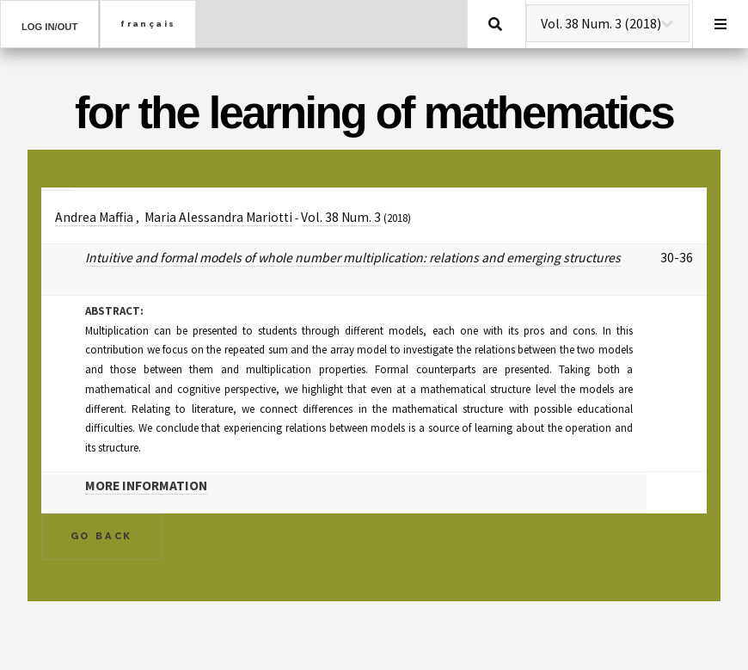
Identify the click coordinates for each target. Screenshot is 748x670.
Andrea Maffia (94, 217)
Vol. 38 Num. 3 (341, 217)
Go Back (102, 536)
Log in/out (49, 27)
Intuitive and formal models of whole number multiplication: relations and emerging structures (353, 257)
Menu (720, 24)
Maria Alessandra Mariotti (218, 217)
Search (495, 24)
